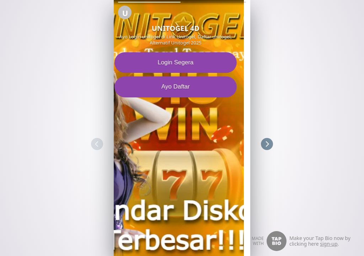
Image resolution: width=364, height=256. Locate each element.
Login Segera (182, 62)
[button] (97, 144)
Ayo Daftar (182, 86)
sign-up (328, 243)
